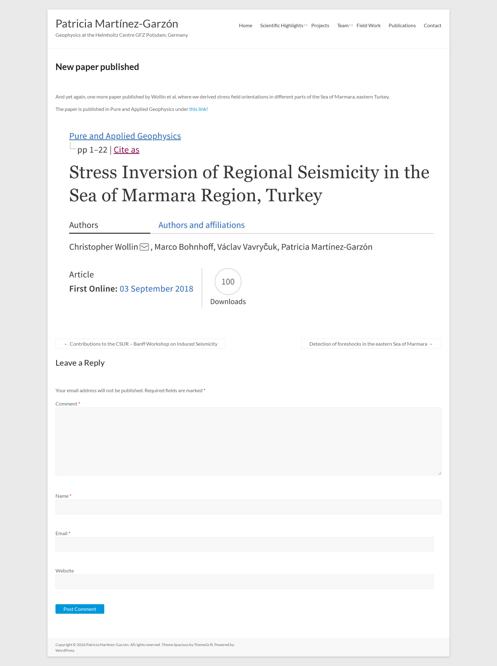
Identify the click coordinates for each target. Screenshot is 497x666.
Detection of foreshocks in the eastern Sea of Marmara (371, 344)
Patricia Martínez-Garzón (118, 23)
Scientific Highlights (281, 25)
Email (62, 533)
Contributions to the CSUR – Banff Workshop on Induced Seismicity (140, 344)
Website (64, 570)
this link (197, 109)
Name (63, 496)
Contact (433, 25)
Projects (320, 25)
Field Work (369, 25)
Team (343, 25)
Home (245, 25)
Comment (67, 403)
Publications (402, 25)
